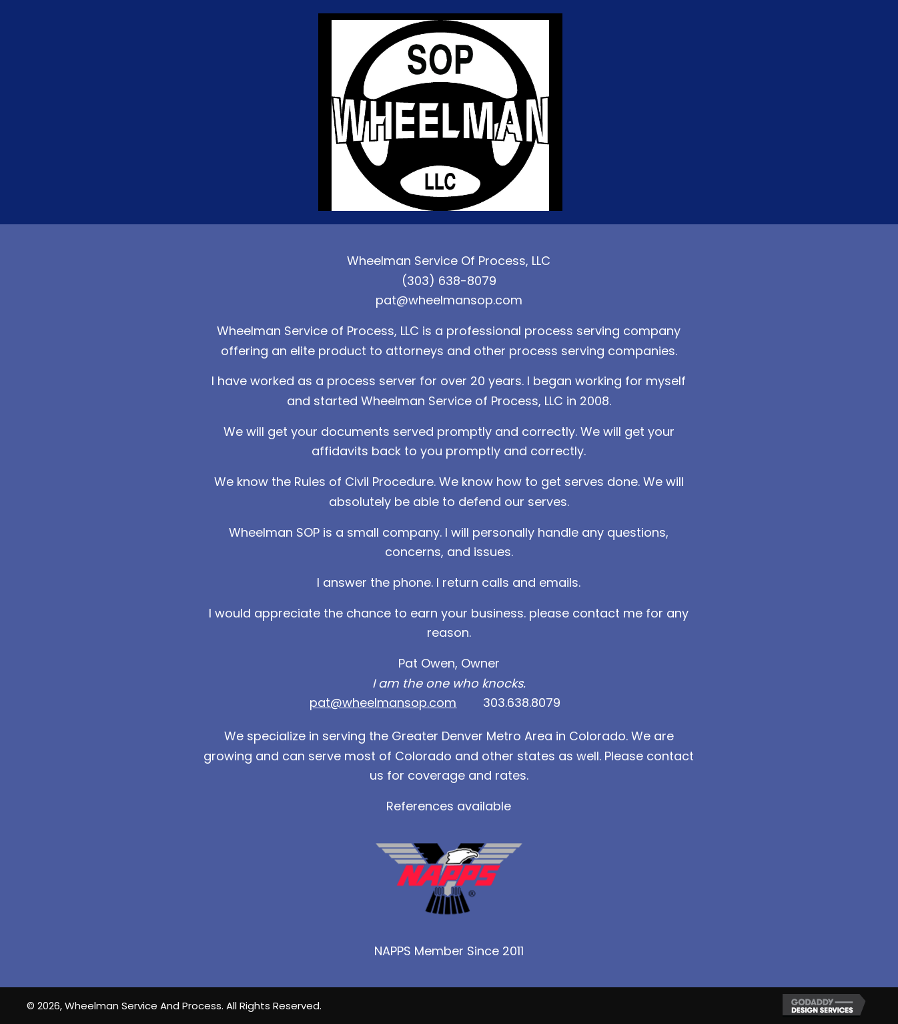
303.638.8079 (521, 702)
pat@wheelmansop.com (449, 300)
